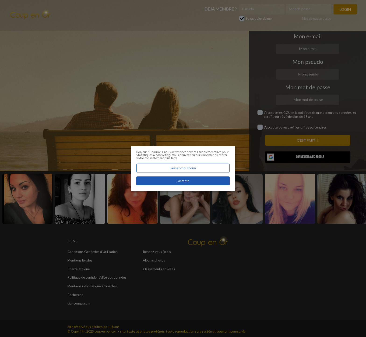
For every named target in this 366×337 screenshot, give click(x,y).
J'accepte (183, 181)
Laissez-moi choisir (183, 168)
